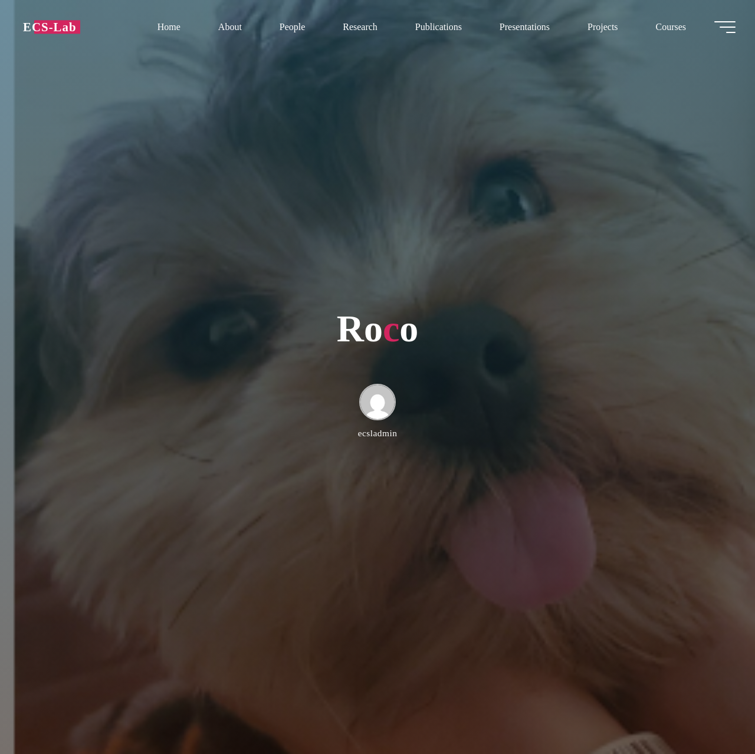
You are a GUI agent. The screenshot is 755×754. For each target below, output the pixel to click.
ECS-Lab (54, 28)
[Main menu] (720, 28)
